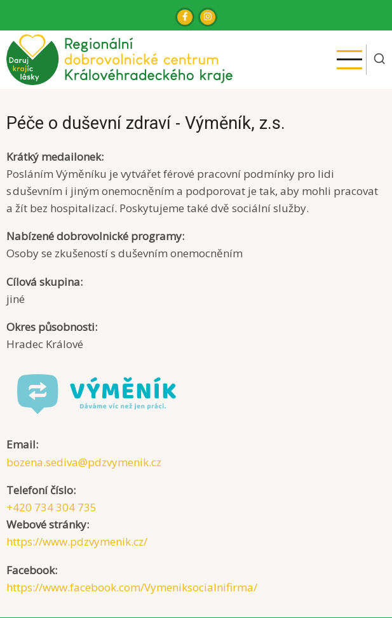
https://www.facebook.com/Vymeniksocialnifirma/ (131, 587)
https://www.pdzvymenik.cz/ (76, 541)
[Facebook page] (184, 17)
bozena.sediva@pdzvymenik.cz (83, 462)
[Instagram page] (207, 17)
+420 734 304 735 (51, 507)
